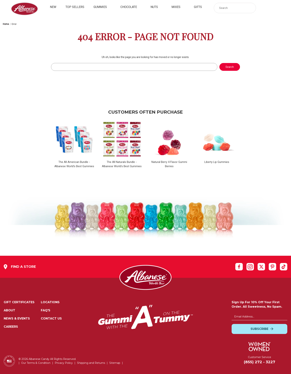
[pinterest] (272, 266)
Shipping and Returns (91, 363)
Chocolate (130, 7)
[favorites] (273, 8)
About (9, 310)
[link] (273, 8)
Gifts (200, 7)
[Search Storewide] (235, 8)
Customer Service (259, 357)
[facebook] (239, 266)
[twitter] (261, 266)
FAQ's (45, 310)
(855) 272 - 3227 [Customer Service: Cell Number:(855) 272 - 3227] (259, 362)
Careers (11, 326)
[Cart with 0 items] (283, 8)
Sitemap (114, 363)
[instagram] (250, 266)
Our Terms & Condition (35, 363)
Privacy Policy (64, 363)
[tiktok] (283, 266)
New (53, 7)
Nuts (156, 7)
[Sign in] (263, 8)
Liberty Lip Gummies (216, 162)
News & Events (17, 318)
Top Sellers (75, 7)
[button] (251, 8)
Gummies (102, 7)
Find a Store (20, 266)
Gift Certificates (19, 302)
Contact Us (51, 318)
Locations (50, 302)
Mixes (178, 7)
